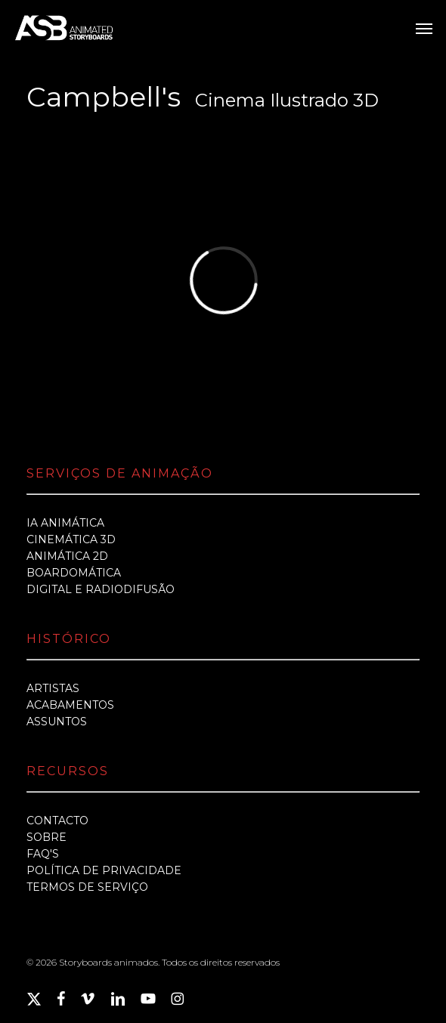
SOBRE (46, 837)
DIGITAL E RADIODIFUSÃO (100, 589)
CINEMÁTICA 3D (71, 539)
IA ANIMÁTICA (65, 523)
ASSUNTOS (56, 721)
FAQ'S (42, 853)
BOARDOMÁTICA (73, 572)
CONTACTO (57, 820)
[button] (424, 28)
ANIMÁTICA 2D (67, 556)
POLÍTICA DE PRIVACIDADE (103, 870)
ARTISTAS (52, 688)
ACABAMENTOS (70, 705)
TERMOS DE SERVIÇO (87, 887)
